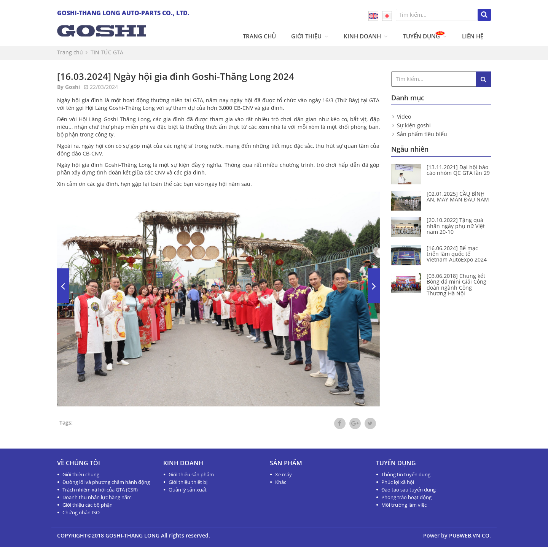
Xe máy (283, 474)
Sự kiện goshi (414, 125)
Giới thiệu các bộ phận (87, 504)
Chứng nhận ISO (81, 512)
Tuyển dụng (425, 36)
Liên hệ (472, 36)
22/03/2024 (101, 86)
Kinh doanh (366, 36)
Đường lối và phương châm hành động (106, 482)
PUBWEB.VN (464, 535)
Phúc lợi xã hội (397, 482)
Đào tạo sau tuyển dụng (408, 489)
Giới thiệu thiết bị (188, 482)
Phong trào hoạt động (406, 497)
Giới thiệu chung (80, 474)
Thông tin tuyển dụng (405, 474)
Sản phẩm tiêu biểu (422, 134)
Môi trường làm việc (404, 504)
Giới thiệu (309, 36)
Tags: (66, 422)
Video (404, 116)
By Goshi (68, 86)
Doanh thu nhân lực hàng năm (97, 497)
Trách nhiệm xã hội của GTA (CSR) (100, 489)
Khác (280, 482)
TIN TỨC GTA (107, 52)
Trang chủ (259, 36)
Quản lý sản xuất (188, 489)
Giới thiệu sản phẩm (191, 474)
